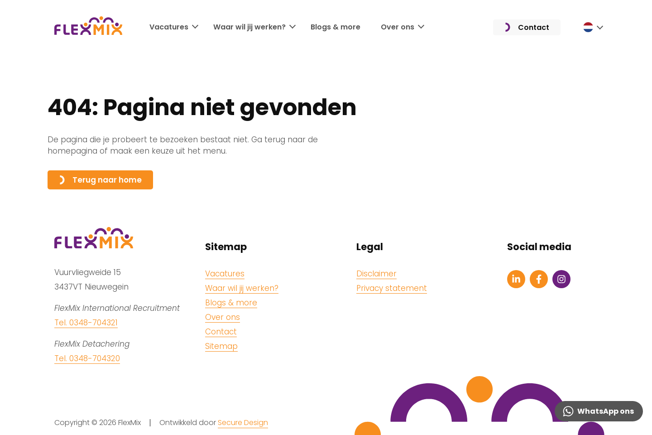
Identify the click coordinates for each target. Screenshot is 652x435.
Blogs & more (335, 27)
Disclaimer (376, 273)
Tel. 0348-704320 (87, 358)
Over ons (397, 27)
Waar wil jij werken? (249, 27)
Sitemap (221, 346)
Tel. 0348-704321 (86, 322)
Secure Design (243, 422)
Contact (526, 27)
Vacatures (168, 27)
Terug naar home (100, 179)
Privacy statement (391, 288)
